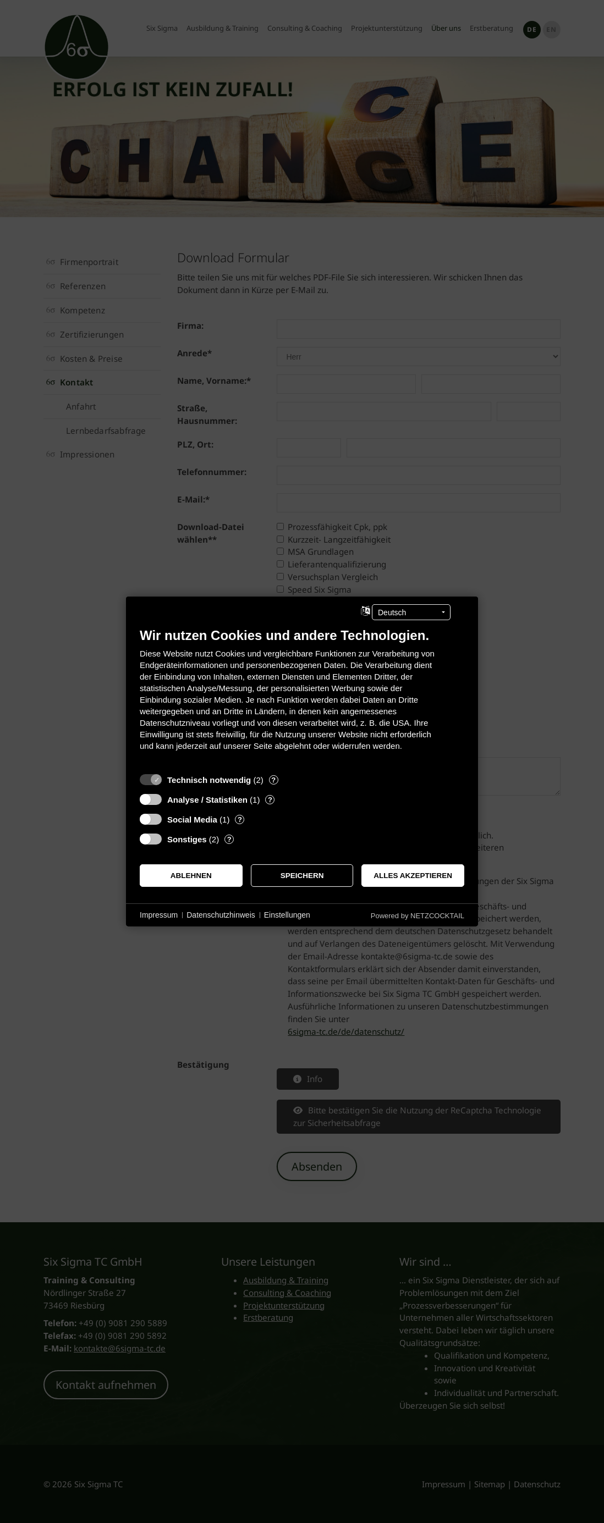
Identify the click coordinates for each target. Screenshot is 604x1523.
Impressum (159, 915)
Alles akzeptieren (413, 875)
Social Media (192, 819)
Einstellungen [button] (287, 915)
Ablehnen (191, 875)
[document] (302, 697)
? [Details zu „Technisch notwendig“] (273, 780)
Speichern (302, 875)
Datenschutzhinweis (220, 915)
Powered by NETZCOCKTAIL (417, 916)
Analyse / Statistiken (207, 799)
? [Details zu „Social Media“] (240, 819)
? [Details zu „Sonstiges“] (229, 839)
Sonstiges (187, 839)
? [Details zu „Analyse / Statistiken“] (270, 800)
